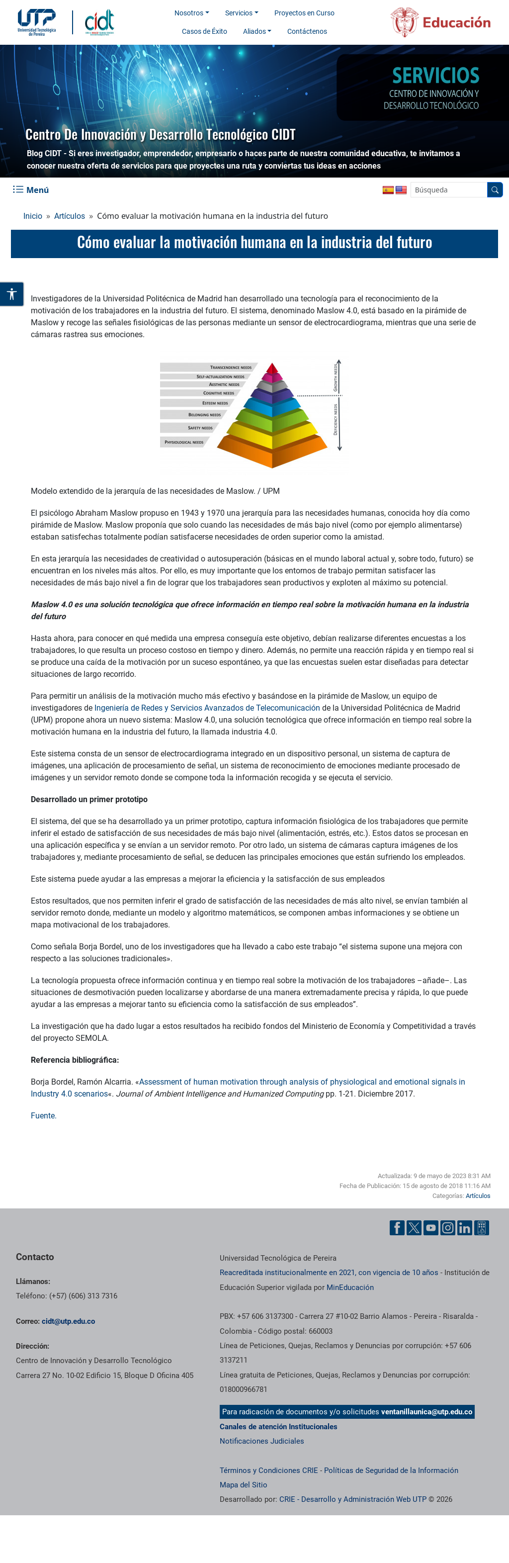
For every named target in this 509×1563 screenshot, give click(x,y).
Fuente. (44, 1115)
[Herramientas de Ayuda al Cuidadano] (481, 1227)
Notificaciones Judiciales (262, 1441)
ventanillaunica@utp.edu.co (426, 1411)
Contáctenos (307, 31)
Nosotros (188, 13)
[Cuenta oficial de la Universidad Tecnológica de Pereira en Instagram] (447, 1227)
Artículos (69, 216)
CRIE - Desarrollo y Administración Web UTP (352, 1499)
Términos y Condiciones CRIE (269, 1470)
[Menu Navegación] (32, 190)
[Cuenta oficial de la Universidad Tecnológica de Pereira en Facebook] (397, 1227)
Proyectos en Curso (304, 13)
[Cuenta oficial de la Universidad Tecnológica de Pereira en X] (414, 1227)
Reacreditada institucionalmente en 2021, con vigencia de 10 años (329, 1272)
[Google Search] (449, 189)
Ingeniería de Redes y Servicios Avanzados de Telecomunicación (207, 708)
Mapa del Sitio (243, 1484)
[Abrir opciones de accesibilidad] (12, 294)
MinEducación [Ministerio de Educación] (350, 1287)
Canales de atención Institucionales (279, 1426)
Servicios (239, 13)
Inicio (32, 216)
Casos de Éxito (204, 31)
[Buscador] (495, 189)
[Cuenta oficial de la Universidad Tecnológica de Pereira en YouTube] (431, 1227)
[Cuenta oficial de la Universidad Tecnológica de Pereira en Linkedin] (464, 1227)
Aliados (254, 31)
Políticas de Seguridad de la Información (391, 1470)
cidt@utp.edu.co (68, 1321)
